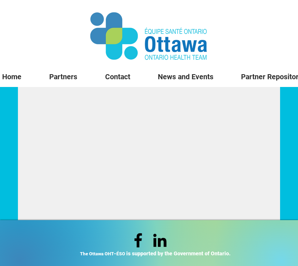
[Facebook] (138, 240)
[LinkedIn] (159, 240)
